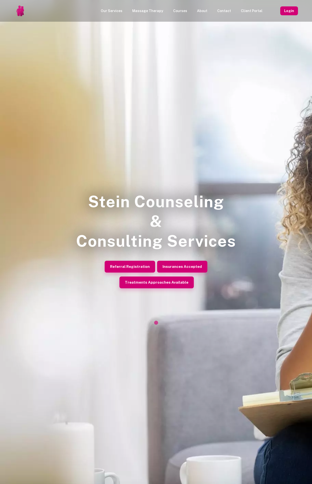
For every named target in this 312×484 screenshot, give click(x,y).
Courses (180, 11)
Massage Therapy (147, 11)
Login (289, 10)
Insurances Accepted (182, 267)
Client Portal (252, 11)
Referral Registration (130, 267)
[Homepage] (20, 11)
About (202, 11)
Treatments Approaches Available (156, 282)
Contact (224, 11)
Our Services (111, 11)
